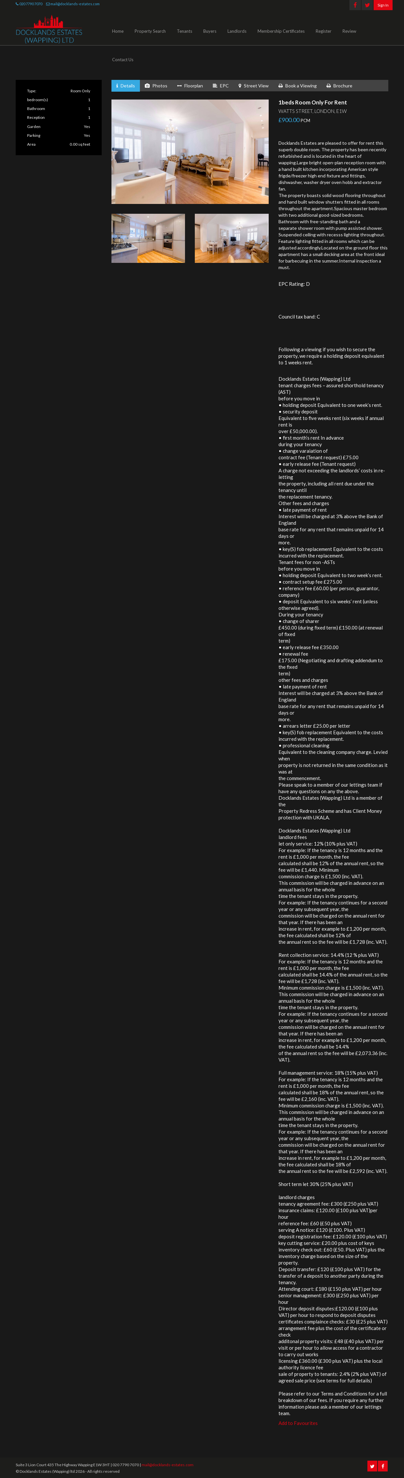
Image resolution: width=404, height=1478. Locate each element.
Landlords (236, 31)
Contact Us (122, 59)
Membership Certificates (281, 31)
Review (349, 31)
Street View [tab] (254, 85)
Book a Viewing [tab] (297, 85)
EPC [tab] (221, 85)
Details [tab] (125, 85)
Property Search (150, 31)
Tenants (184, 31)
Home (118, 31)
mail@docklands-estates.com (75, 4)
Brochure (339, 85)
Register (323, 31)
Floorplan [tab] (190, 85)
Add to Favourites (298, 1423)
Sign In (383, 5)
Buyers (209, 31)
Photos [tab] (156, 85)
